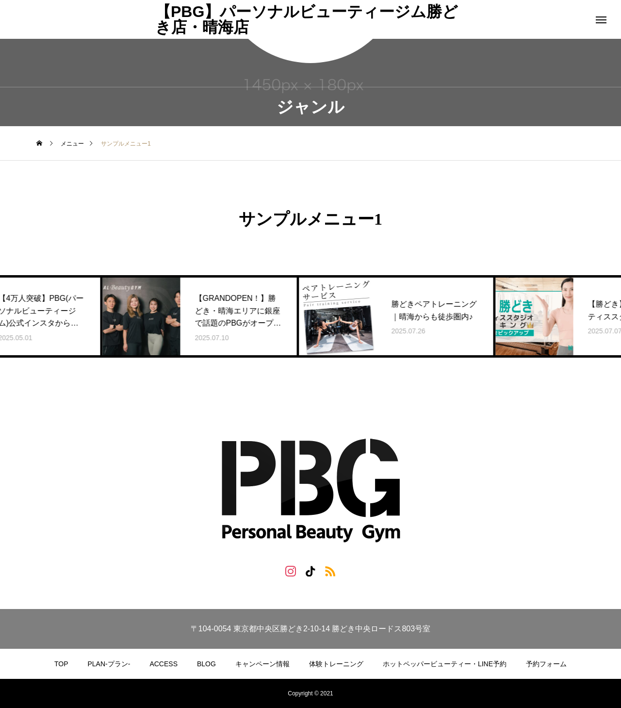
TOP (61, 664)
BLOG (206, 664)
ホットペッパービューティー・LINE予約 (445, 664)
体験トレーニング (336, 664)
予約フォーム (546, 664)
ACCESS (163, 664)
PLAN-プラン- (109, 664)
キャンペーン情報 (262, 664)
